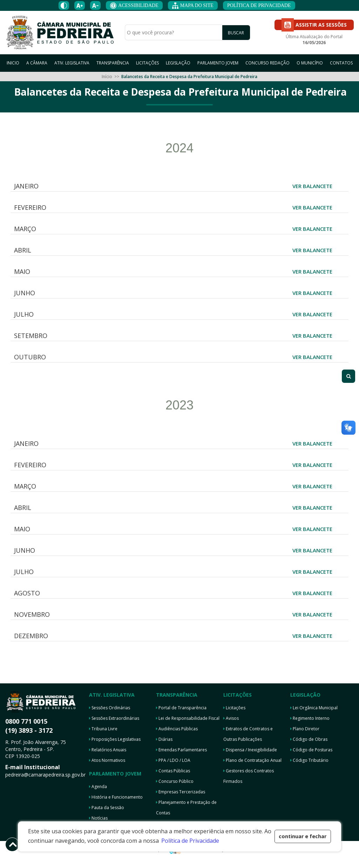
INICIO (13, 63)
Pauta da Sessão (106, 808)
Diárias (164, 739)
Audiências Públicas (177, 729)
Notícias (98, 818)
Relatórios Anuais (107, 750)
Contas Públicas (173, 771)
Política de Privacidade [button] (190, 840)
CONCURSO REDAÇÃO (267, 63)
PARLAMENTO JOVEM (217, 63)
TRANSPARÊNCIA (112, 63)
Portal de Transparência (181, 708)
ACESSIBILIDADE (134, 5)
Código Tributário (309, 760)
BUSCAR (236, 33)
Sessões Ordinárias (109, 708)
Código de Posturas (311, 750)
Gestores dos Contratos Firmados (248, 776)
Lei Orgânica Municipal (314, 708)
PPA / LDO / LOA (173, 760)
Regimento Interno (310, 718)
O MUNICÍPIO (310, 63)
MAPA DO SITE (193, 5)
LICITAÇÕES (147, 63)
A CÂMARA (36, 63)
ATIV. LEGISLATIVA (71, 63)
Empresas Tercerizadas (180, 792)
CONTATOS (341, 63)
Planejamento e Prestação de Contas (186, 807)
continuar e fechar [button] (302, 836)
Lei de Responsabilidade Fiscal (187, 718)
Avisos (231, 718)
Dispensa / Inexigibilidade (250, 750)
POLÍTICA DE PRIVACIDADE (259, 5)
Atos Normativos (107, 760)
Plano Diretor (304, 729)
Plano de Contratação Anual (252, 760)
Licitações (234, 708)
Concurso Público (175, 781)
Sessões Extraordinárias (114, 718)
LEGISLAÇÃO (178, 63)
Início (107, 77)
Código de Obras (308, 739)
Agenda (98, 787)
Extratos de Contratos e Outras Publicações (248, 734)
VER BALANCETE (312, 185)
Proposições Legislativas (115, 739)
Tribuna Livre (103, 729)
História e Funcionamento (116, 797)
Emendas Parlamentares (181, 750)
